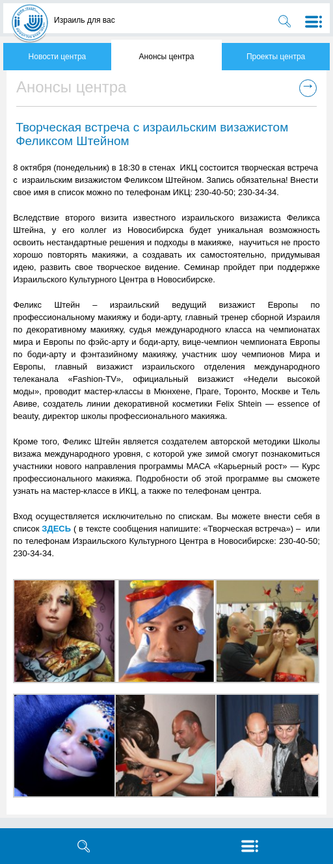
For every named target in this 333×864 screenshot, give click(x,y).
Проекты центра (275, 56)
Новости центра (58, 56)
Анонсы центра (166, 56)
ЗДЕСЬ (56, 528)
